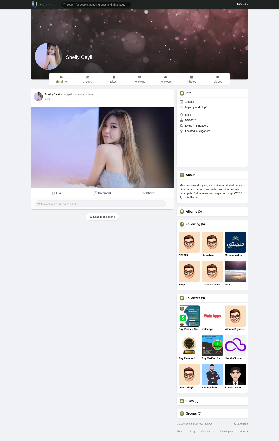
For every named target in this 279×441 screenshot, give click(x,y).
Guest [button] (243, 4)
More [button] (244, 431)
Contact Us (207, 431)
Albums (191, 211)
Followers (193, 298)
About (180, 431)
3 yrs (47, 99)
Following (193, 224)
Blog (192, 431)
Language (241, 424)
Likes (190, 401)
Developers (226, 431)
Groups (191, 413)
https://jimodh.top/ (196, 107)
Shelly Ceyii (79, 57)
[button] (96, 4)
